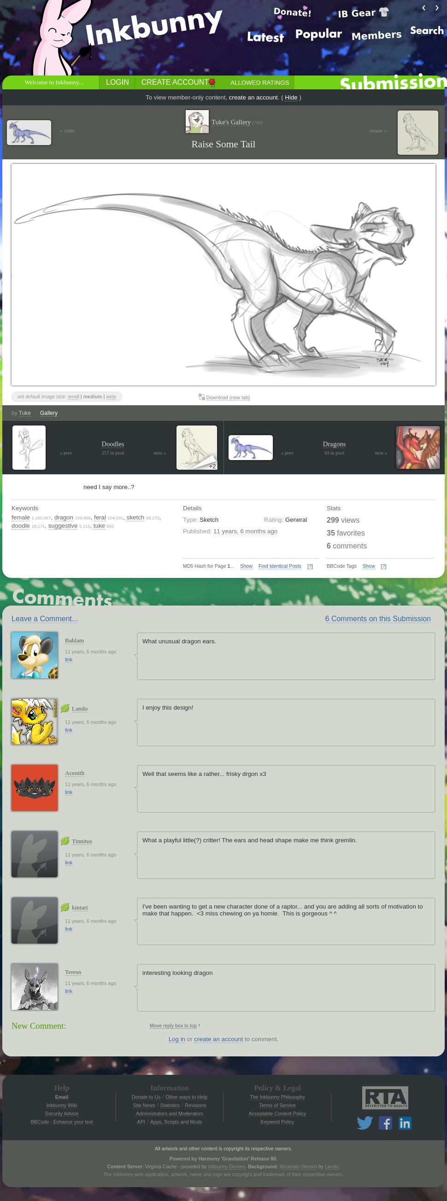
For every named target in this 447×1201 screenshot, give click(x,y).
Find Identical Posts (280, 566)
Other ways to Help (186, 1097)
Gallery (49, 413)
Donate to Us (146, 1097)
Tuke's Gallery (237, 122)
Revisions (195, 1105)
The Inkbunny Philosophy (277, 1097)
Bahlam (74, 640)
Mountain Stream (298, 1166)
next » (160, 452)
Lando (80, 708)
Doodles (113, 444)
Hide (291, 97)
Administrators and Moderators (169, 1113)
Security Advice (62, 1113)
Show (246, 566)
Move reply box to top (173, 1025)
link (68, 659)
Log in (177, 1039)
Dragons (334, 444)
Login (117, 82)
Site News (144, 1105)
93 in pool (334, 452)
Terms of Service (277, 1105)
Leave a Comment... (45, 619)
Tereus (73, 971)
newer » (378, 131)
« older (67, 131)
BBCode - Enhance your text (61, 1122)
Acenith (74, 773)
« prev (66, 452)
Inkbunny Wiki (62, 1105)
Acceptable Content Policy (277, 1113)
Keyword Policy (277, 1122)
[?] (310, 566)
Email (61, 1097)
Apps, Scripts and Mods (176, 1122)
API (141, 1122)
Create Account (175, 82)
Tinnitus (82, 841)
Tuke (25, 413)
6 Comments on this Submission (378, 619)
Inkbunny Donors (226, 1166)
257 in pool (113, 452)
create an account (253, 97)
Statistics (170, 1105)
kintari (80, 907)
